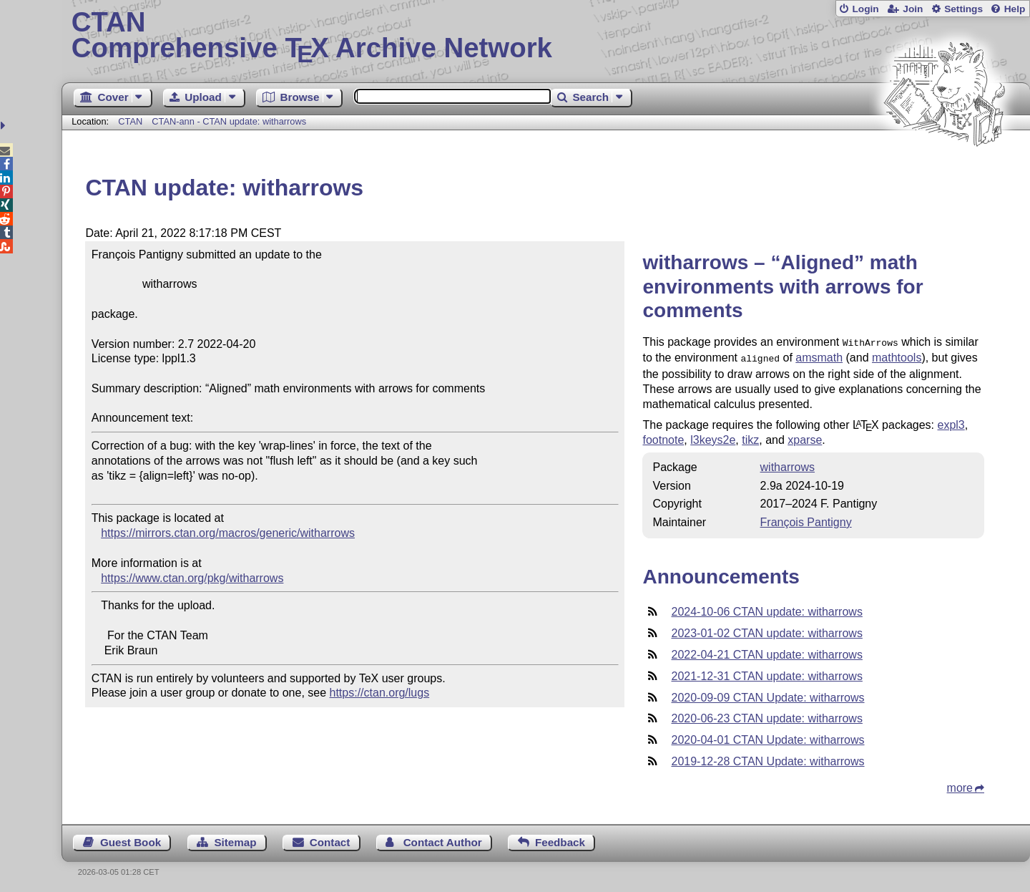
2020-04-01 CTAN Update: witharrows (767, 737)
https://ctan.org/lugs (380, 693)
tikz (750, 437)
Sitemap (235, 839)
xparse (805, 437)
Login (865, 9)
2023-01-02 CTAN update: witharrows (766, 630)
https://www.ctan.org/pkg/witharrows (192, 578)
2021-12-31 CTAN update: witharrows (766, 673)
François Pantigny (806, 519)
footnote (663, 437)
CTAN (130, 121)
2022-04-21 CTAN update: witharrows (766, 652)
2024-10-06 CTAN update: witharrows (766, 609)
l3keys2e (712, 437)
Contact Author (442, 839)
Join (913, 9)
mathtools (896, 356)
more (960, 785)
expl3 (951, 422)
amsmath (819, 356)
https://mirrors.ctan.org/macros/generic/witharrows (228, 533)
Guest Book (130, 839)
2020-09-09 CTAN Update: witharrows (767, 695)
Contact (330, 839)
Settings (963, 9)
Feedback (560, 839)
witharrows (787, 464)
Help (1015, 9)
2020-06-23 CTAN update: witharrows (766, 715)
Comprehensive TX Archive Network (546, 35)
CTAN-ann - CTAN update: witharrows (229, 121)
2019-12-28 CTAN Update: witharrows (767, 758)
